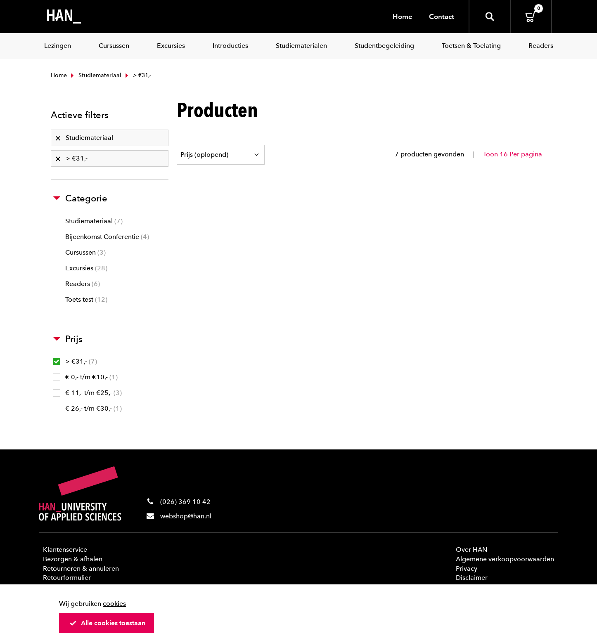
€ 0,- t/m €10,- (85, 377)
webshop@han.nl (185, 516)
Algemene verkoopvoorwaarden (505, 559)
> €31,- (75, 361)
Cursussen (85, 252)
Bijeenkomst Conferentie (107, 237)
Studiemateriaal (95, 75)
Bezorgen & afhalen (72, 559)
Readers (82, 284)
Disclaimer (472, 578)
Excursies (86, 268)
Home (402, 16)
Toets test (86, 299)
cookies (114, 604)
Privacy (466, 568)
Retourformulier (67, 578)
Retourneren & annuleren (81, 568)
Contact (441, 16)
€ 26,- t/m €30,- (87, 408)
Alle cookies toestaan (107, 623)
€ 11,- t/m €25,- (87, 393)
